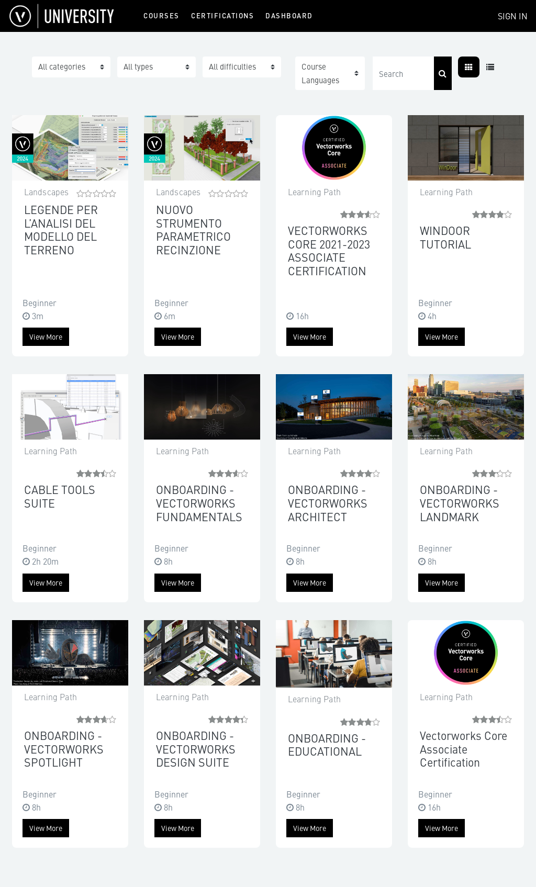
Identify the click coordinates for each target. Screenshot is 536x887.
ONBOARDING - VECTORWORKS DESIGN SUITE (196, 748)
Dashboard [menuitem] (289, 15)
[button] (330, 73)
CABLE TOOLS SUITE (59, 496)
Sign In (513, 15)
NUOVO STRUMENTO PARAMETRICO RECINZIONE (193, 229)
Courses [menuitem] (161, 15)
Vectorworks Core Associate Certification (463, 748)
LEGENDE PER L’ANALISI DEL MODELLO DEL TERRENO (61, 229)
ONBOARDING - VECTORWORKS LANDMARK (459, 502)
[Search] (403, 73)
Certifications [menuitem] (222, 15)
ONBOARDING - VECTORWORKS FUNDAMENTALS (199, 502)
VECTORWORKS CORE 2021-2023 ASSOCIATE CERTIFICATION (329, 250)
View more (45, 336)
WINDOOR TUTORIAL (445, 237)
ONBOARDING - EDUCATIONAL (327, 744)
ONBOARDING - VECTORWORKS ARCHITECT (327, 502)
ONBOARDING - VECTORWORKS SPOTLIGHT (64, 748)
